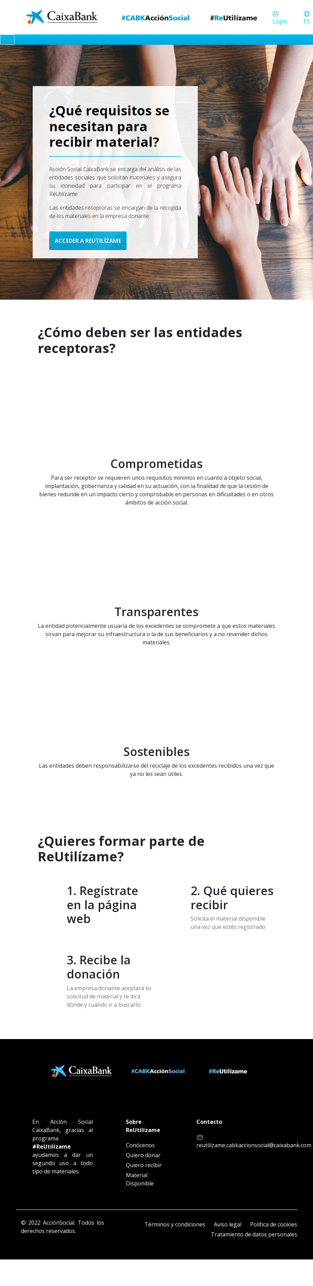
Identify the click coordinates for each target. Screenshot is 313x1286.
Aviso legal (227, 1224)
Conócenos (140, 1145)
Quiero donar (143, 1155)
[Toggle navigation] (7, 39)
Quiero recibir (144, 1165)
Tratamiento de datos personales (254, 1234)
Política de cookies (273, 1224)
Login (279, 21)
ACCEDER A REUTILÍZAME (88, 241)
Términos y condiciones (174, 1224)
